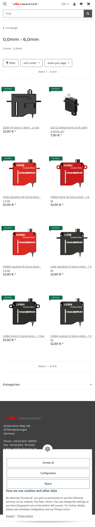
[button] (74, 4)
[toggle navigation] (5, 2)
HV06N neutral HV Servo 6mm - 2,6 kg (22, 268)
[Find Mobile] (43, 13)
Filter (10, 63)
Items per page (57, 63)
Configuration (48, 473)
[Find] (88, 13)
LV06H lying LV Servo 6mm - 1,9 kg (23, 336)
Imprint (10, 516)
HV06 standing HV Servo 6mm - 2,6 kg (22, 199)
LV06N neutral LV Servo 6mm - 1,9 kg (71, 338)
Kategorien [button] (11, 384)
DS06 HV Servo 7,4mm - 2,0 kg (21, 127)
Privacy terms (25, 516)
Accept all (48, 462)
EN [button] (64, 4)
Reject (48, 483)
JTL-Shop (53, 522)
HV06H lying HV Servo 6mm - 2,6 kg (70, 199)
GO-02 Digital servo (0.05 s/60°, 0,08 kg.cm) (69, 129)
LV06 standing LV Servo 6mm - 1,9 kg (71, 268)
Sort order (30, 63)
